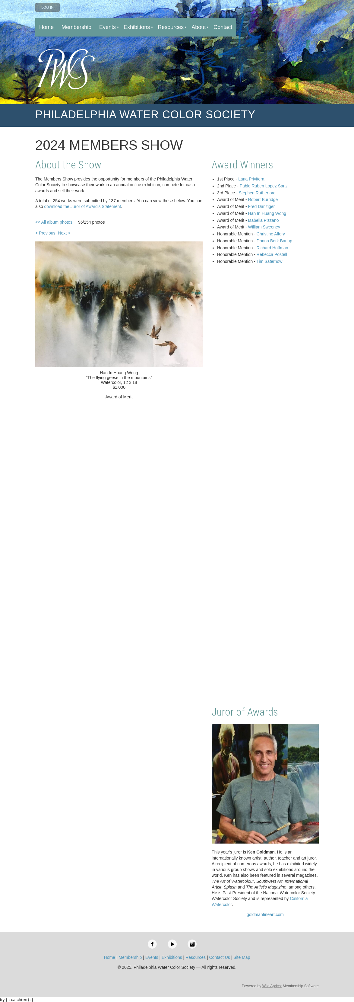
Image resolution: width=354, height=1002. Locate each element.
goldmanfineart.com (265, 914)
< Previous (45, 233)
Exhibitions (172, 957)
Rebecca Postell (272, 254)
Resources (195, 957)
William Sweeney (264, 227)
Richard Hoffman (272, 247)
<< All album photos (53, 222)
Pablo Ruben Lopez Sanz (264, 185)
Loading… (265, 486)
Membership (130, 957)
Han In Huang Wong (267, 213)
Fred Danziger (261, 206)
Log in (47, 7)
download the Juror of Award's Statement (82, 206)
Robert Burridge (263, 199)
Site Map (241, 957)
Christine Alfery (271, 233)
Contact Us (219, 957)
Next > (64, 233)
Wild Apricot (272, 986)
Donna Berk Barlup (274, 240)
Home (109, 957)
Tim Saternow (270, 261)
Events (151, 957)
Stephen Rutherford (257, 192)
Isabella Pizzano (263, 220)
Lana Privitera (251, 179)
